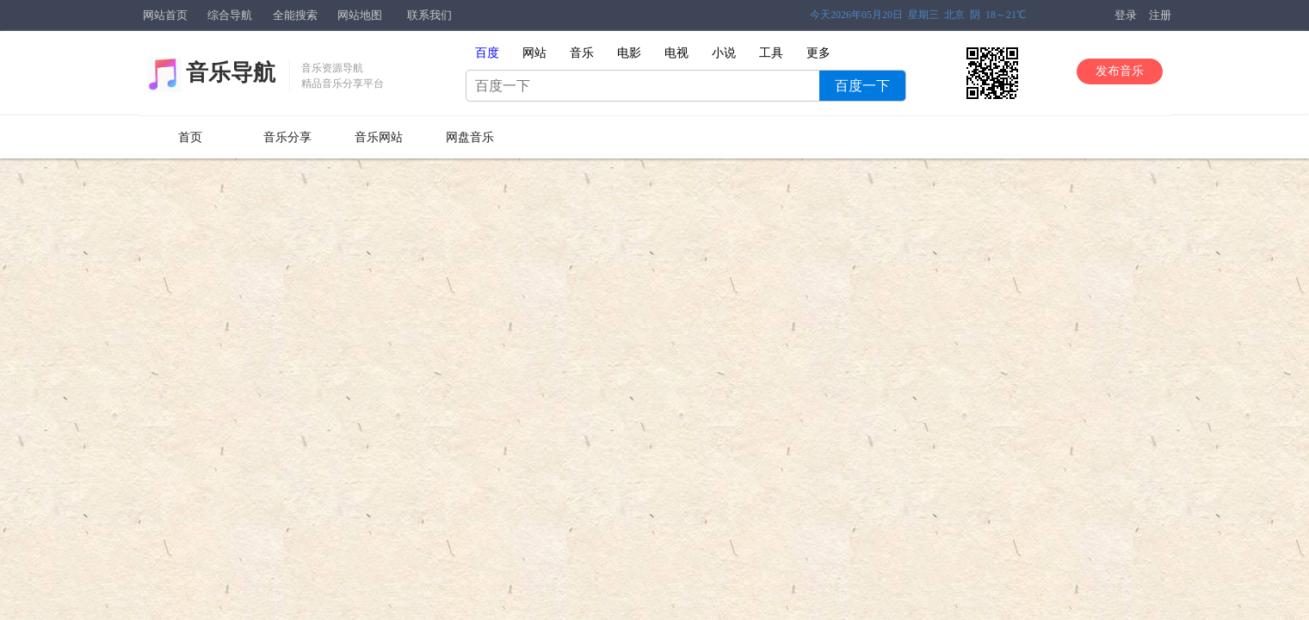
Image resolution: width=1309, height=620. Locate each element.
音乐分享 (287, 137)
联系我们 (429, 15)
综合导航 (229, 15)
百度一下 (862, 85)
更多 (818, 52)
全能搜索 (295, 15)
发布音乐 (1120, 71)
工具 (771, 52)
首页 (190, 137)
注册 (1160, 15)
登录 (1126, 15)
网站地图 (359, 15)
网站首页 (165, 15)
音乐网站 (379, 137)
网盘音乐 (470, 137)
